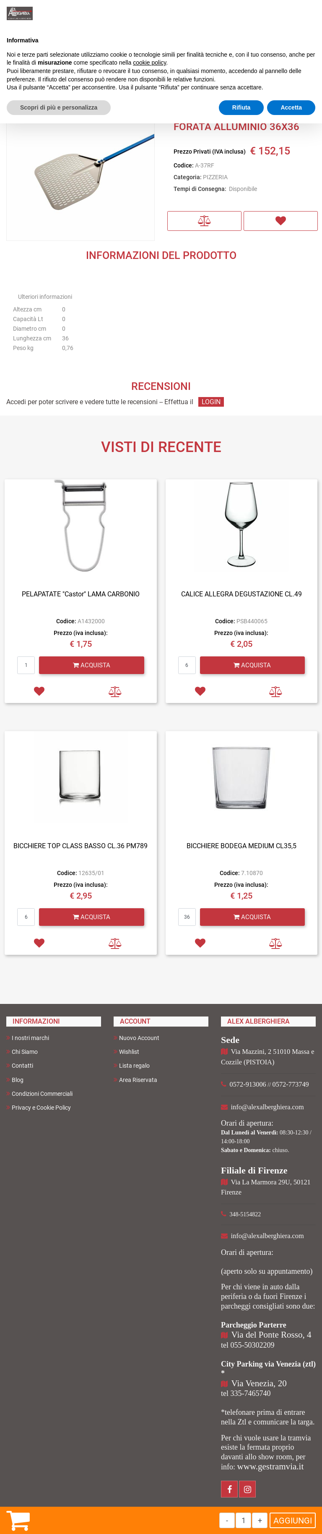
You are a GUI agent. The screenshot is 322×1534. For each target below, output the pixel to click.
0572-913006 (248, 1084)
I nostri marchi (27, 1037)
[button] (204, 221)
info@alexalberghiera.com (267, 1107)
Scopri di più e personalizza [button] (58, 107)
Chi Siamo (22, 1051)
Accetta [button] (291, 107)
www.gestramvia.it (270, 1466)
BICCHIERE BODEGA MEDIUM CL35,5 (241, 846)
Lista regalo (132, 1065)
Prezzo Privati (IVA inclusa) (210, 151)
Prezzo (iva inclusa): (81, 633)
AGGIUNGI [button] (292, 1521)
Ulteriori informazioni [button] (45, 296)
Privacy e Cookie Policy (38, 1107)
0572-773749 (291, 1084)
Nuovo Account (136, 1037)
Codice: (184, 165)
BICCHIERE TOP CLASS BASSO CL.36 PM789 (80, 846)
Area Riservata (135, 1079)
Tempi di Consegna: (200, 189)
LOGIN (211, 402)
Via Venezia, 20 (259, 1383)
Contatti (19, 1065)
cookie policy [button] (149, 62)
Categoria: (188, 177)
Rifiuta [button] (241, 107)
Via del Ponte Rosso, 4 (271, 1335)
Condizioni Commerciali (39, 1093)
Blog (14, 1079)
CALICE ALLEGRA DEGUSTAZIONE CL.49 (241, 594)
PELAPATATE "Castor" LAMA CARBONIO (81, 594)
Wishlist (126, 1051)
